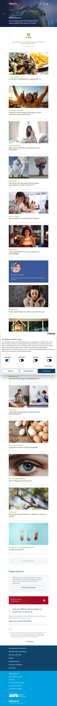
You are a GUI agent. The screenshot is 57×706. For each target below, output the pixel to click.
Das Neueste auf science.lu (17, 648)
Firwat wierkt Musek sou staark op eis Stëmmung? (26, 312)
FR (43, 4)
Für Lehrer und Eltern (15, 665)
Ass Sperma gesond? (16, 550)
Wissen (11, 658)
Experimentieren (14, 661)
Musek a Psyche (13, 309)
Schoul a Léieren (14, 216)
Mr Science (12, 668)
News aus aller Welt (15, 655)
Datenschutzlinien (15, 686)
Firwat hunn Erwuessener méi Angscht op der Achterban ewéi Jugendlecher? (25, 113)
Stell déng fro (28, 46)
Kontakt (12, 680)
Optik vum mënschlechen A (17, 478)
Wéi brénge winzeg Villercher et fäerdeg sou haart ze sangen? (27, 515)
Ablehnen (10, 371)
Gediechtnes (13, 410)
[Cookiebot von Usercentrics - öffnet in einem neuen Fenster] (48, 334)
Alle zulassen (46, 371)
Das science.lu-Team (15, 677)
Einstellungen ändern (29, 587)
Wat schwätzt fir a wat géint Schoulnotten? (24, 218)
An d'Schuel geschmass (16, 445)
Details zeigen (48, 366)
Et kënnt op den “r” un (16, 77)
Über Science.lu (14, 674)
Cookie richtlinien (15, 689)
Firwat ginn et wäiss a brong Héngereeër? (23, 447)
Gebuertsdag (13, 250)
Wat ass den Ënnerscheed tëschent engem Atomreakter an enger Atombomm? (24, 184)
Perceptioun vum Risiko (16, 110)
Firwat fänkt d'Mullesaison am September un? (25, 79)
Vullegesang (13, 512)
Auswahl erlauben (28, 371)
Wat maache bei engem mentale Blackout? (24, 379)
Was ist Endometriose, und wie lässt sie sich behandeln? (24, 149)
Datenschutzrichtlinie (33, 637)
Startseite (11, 10)
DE (40, 4)
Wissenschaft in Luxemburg (17, 652)
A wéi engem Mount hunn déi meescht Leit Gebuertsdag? (24, 253)
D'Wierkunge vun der (21, 547)
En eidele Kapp (13, 376)
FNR (10, 82)
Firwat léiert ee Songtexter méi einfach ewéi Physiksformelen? (24, 413)
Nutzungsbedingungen (16, 683)
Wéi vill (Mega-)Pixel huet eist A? (20, 481)
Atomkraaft (12, 181)
